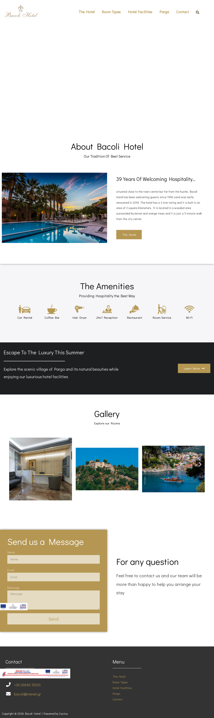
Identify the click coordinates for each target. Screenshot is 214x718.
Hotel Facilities (140, 11)
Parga (164, 11)
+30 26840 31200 (27, 684)
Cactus (63, 713)
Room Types (111, 11)
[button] (129, 234)
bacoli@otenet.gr (27, 694)
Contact (182, 11)
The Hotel (86, 11)
